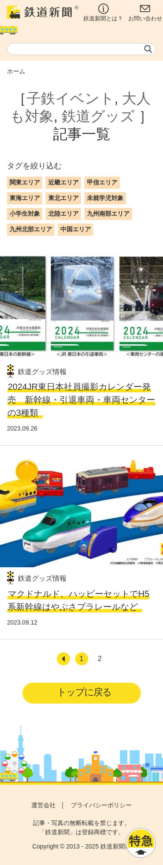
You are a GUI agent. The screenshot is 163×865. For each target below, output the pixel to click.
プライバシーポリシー (101, 805)
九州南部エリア (108, 213)
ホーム (16, 71)
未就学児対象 (105, 197)
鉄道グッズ (98, 116)
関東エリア (25, 182)
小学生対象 (25, 213)
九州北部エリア (31, 229)
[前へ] (63, 658)
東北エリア (63, 197)
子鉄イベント (70, 98)
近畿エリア (63, 182)
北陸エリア (63, 213)
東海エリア (25, 197)
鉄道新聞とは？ (103, 12)
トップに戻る (84, 692)
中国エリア (75, 229)
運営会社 (43, 805)
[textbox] (81, 49)
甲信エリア (102, 182)
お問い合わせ (145, 12)
